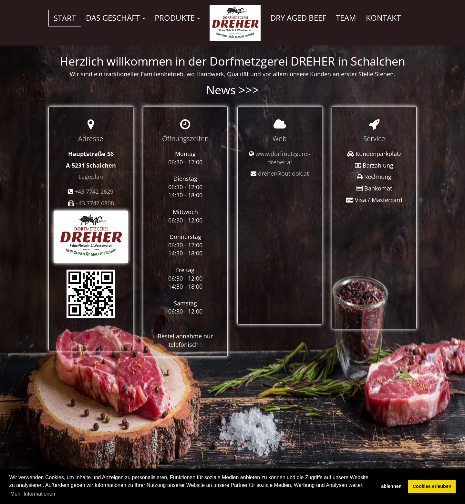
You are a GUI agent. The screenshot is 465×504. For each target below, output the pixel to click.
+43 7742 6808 (94, 203)
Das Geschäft (115, 17)
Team (346, 17)
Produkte (177, 17)
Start (65, 18)
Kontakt (383, 17)
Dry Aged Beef (298, 17)
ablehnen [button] (391, 486)
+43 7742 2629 (94, 191)
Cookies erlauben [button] (432, 486)
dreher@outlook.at (283, 173)
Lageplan (90, 176)
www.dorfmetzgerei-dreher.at (283, 158)
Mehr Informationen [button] (32, 494)
